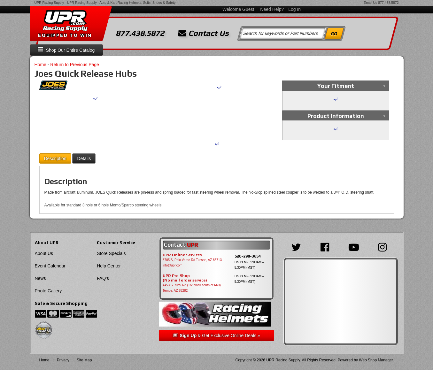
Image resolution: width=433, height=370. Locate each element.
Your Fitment (335, 85)
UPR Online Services (182, 255)
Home (40, 64)
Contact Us (203, 33)
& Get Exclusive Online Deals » (216, 335)
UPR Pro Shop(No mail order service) (185, 278)
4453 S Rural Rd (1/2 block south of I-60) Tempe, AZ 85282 (192, 287)
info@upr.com (172, 265)
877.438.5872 (388, 2)
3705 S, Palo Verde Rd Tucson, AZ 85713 (192, 260)
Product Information (335, 115)
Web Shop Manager (376, 360)
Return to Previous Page (74, 64)
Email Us (370, 2)
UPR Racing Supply (49, 2)
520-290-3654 (248, 256)
